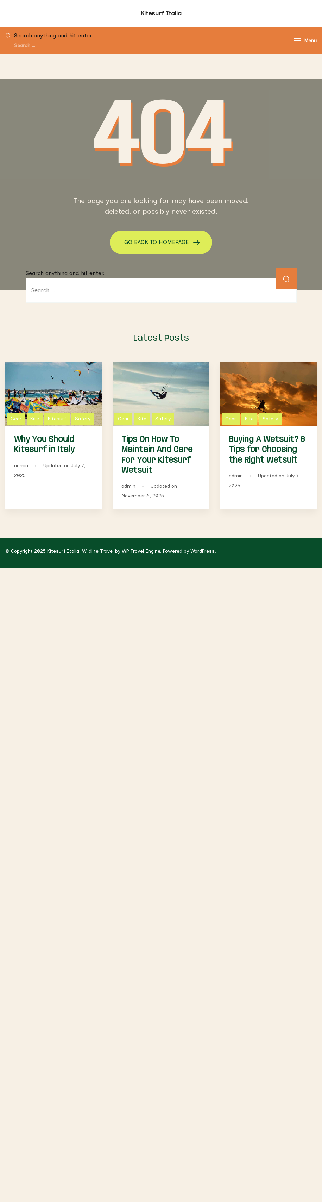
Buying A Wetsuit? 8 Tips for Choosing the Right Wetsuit (267, 450)
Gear (16, 419)
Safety (82, 419)
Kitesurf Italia (161, 13)
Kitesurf (57, 419)
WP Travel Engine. (142, 551)
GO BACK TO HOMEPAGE (157, 242)
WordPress (202, 551)
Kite (34, 419)
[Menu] (297, 40)
